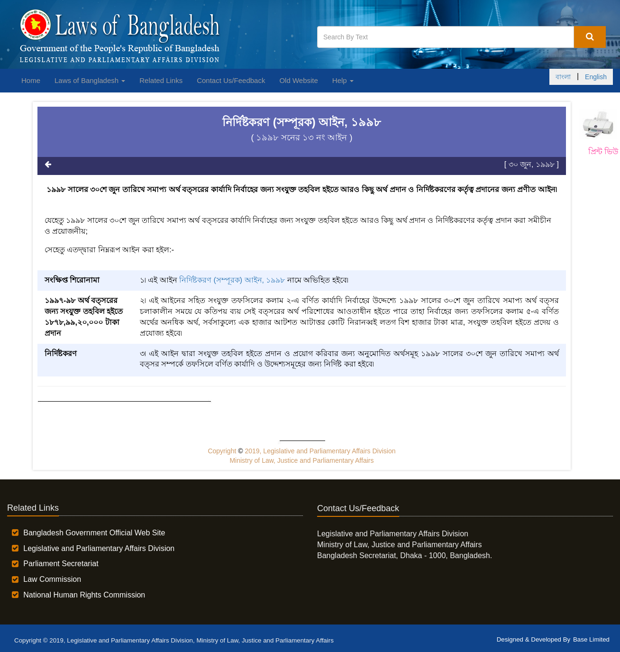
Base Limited (591, 639)
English (596, 77)
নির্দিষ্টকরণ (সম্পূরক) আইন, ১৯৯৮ (232, 280)
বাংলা (563, 77)
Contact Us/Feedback (231, 80)
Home (30, 80)
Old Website (298, 80)
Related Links (160, 80)
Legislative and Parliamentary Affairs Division (98, 548)
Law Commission (52, 579)
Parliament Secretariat (60, 564)
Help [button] (343, 80)
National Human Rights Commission (84, 595)
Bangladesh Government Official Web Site (94, 533)
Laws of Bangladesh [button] (90, 80)
